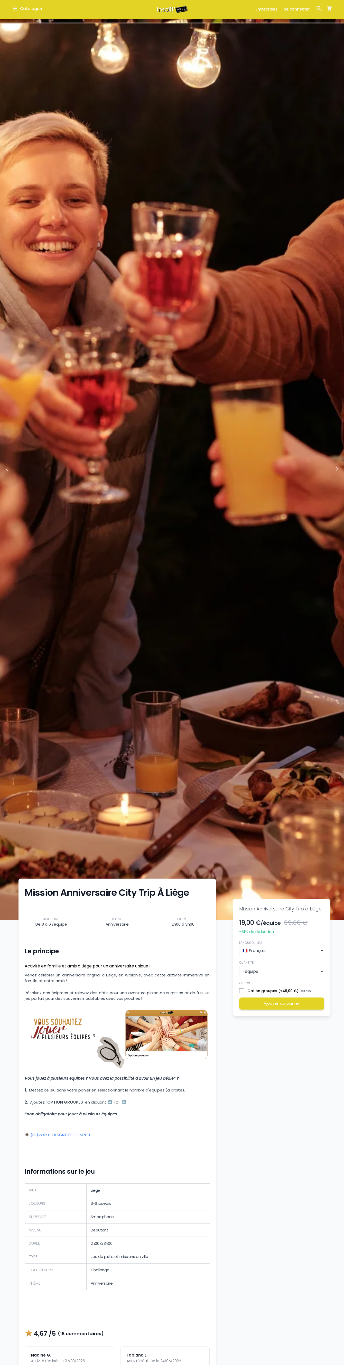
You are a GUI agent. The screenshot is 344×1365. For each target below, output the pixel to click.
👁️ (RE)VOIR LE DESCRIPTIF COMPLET (58, 1135)
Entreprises (266, 9)
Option (244, 983)
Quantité (246, 962)
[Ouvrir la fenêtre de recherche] (319, 8)
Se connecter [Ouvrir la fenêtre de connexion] (297, 9)
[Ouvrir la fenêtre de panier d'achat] (327, 8)
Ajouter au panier (282, 1003)
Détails (305, 991)
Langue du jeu (250, 943)
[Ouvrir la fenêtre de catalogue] (27, 8)
